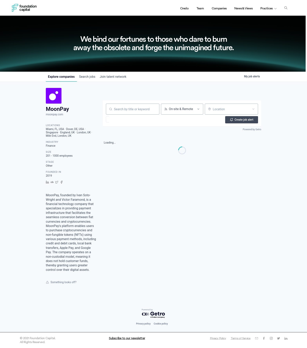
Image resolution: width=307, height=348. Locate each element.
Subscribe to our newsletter (127, 338)
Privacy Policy (214, 338)
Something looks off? (61, 282)
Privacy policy (143, 323)
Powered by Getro (252, 128)
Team (200, 8)
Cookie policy (161, 323)
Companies (219, 8)
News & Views (243, 8)
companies (62, 77)
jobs (90, 77)
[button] (119, 119)
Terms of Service (239, 338)
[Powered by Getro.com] (153, 313)
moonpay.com (54, 114)
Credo (184, 8)
